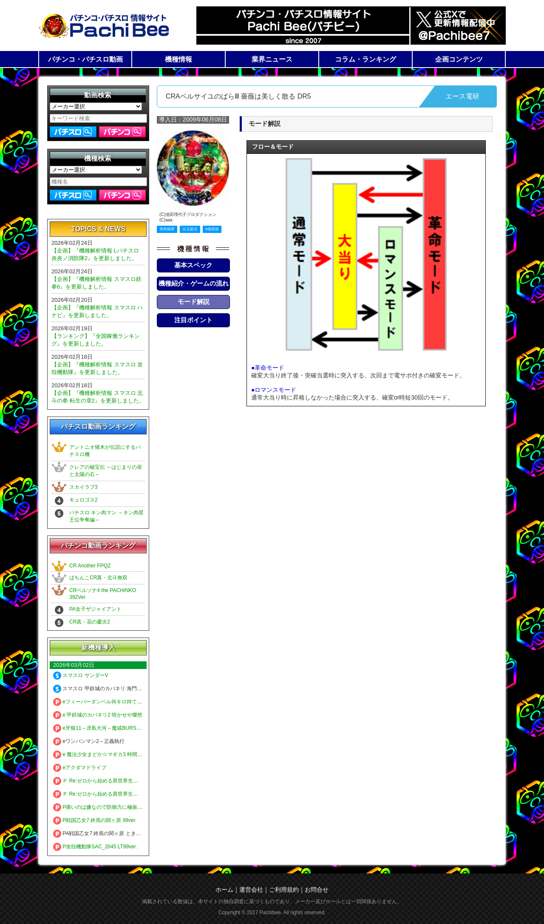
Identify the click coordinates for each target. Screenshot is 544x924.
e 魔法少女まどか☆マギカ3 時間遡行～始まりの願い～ (120, 754)
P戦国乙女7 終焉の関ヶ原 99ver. (94, 820)
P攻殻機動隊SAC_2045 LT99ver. (95, 847)
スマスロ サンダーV (80, 675)
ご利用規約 (284, 889)
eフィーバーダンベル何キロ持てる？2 (101, 702)
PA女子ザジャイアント (95, 609)
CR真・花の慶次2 (89, 622)
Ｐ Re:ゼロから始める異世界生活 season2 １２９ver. (118, 794)
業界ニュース (272, 59)
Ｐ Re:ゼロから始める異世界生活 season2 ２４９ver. (118, 781)
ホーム (224, 889)
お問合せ (317, 889)
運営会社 (251, 889)
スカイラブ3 (83, 487)
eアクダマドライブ (79, 768)
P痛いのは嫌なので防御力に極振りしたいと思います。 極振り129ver (137, 807)
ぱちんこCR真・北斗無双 (98, 578)
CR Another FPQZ (89, 566)
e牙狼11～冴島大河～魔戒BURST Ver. (101, 728)
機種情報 (178, 59)
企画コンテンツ (459, 59)
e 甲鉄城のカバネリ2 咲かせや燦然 (97, 715)
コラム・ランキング (365, 59)
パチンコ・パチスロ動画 (85, 59)
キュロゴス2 (83, 500)
